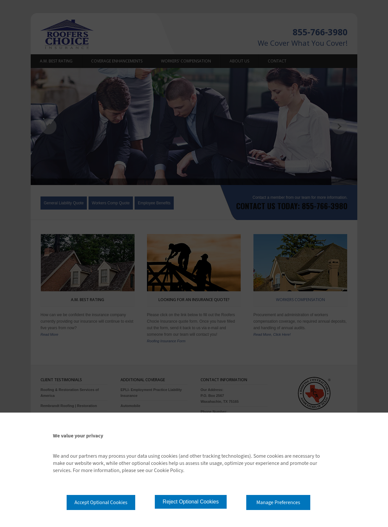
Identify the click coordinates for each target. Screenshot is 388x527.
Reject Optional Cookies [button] (191, 501)
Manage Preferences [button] (278, 502)
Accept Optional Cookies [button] (100, 502)
